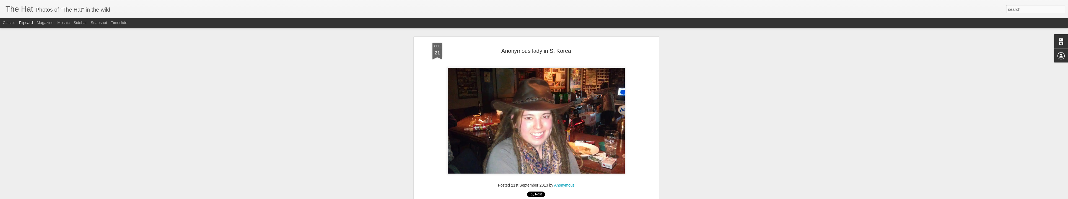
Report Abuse (567, 196)
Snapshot (99, 22)
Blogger (551, 196)
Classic (9, 22)
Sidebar (80, 22)
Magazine (45, 22)
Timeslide (119, 22)
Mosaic (63, 22)
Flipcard (26, 22)
